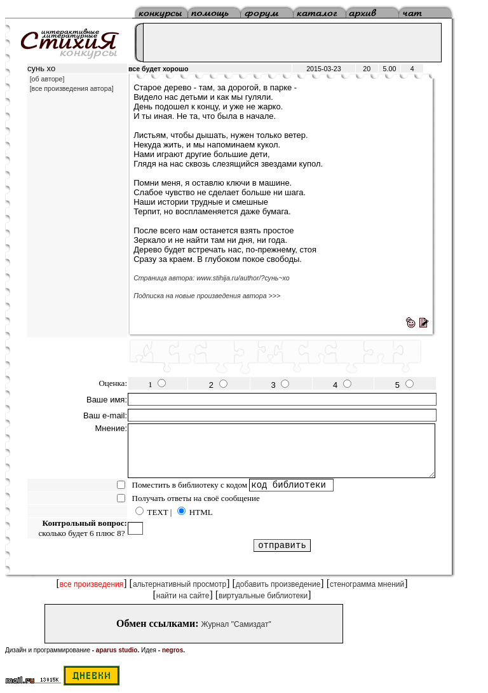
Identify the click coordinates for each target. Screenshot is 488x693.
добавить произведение (278, 584)
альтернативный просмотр (179, 584)
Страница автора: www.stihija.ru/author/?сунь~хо (211, 278)
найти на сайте (183, 595)
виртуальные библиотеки (263, 595)
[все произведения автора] (72, 88)
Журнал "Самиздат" (236, 624)
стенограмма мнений (367, 584)
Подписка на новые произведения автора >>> (206, 295)
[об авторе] (47, 79)
